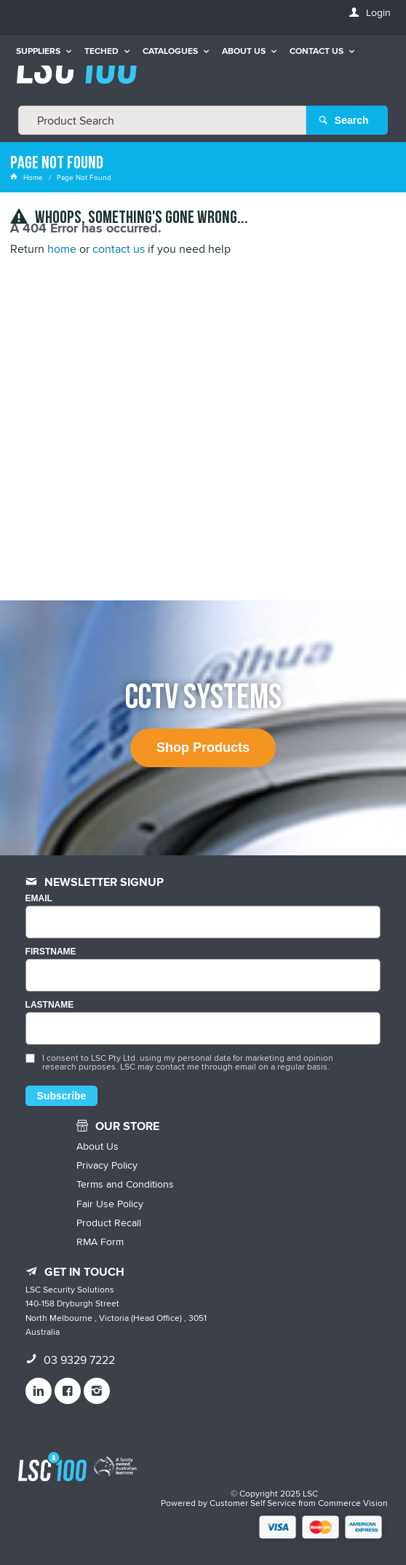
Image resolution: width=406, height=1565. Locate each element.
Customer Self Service (253, 1503)
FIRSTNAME (50, 952)
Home (27, 177)
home (61, 248)
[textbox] (162, 120)
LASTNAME (49, 1005)
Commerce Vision (353, 1503)
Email (38, 898)
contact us (118, 248)
